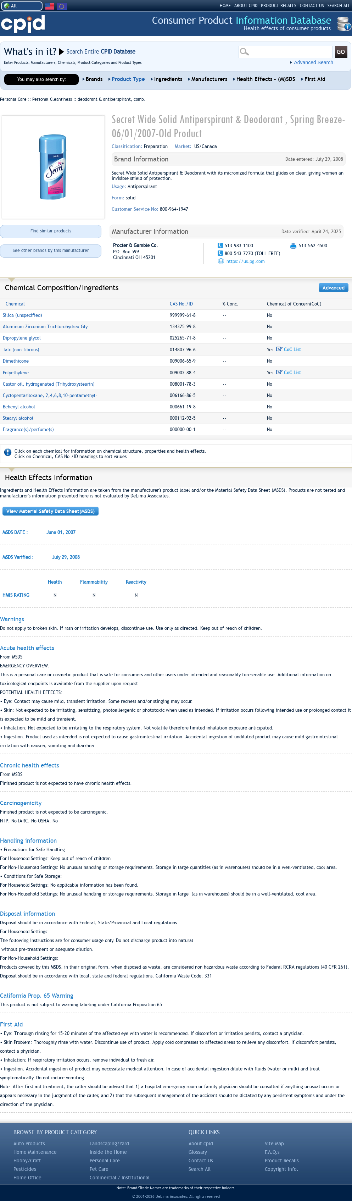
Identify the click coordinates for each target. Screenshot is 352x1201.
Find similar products (50, 230)
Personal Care (105, 1160)
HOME (225, 5)
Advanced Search (313, 62)
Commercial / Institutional (120, 1177)
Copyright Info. (281, 1169)
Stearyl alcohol (18, 418)
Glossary (198, 1152)
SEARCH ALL (339, 5)
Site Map (274, 1143)
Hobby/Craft (27, 1160)
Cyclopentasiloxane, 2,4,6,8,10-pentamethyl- (50, 395)
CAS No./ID (181, 304)
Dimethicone (16, 361)
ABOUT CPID (245, 5)
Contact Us (201, 1160)
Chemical (15, 304)
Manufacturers (209, 79)
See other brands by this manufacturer (51, 250)
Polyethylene (16, 372)
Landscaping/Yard (109, 1143)
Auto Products (29, 1143)
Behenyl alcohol (19, 406)
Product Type (128, 79)
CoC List (288, 349)
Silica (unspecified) (22, 315)
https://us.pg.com (246, 261)
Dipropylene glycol (22, 338)
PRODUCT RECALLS (278, 5)
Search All (200, 1169)
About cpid (201, 1143)
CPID (23, 24)
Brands (94, 79)
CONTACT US (312, 5)
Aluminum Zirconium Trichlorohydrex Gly (45, 326)
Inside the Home (108, 1152)
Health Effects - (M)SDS (265, 79)
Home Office (27, 1177)
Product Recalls (282, 1160)
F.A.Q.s (272, 1152)
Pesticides (24, 1169)
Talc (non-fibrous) (21, 349)
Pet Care (99, 1169)
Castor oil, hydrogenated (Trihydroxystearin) (49, 384)
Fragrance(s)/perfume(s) (28, 429)
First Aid (314, 79)
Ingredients (168, 79)
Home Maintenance (35, 1152)
